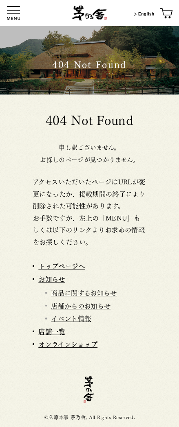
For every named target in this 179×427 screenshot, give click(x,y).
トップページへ (61, 265)
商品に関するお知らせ (84, 292)
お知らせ (51, 278)
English (143, 14)
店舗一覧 (51, 331)
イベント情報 (71, 318)
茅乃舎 (90, 389)
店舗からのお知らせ (80, 305)
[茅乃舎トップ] (90, 13)
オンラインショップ (67, 343)
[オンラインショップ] (166, 13)
